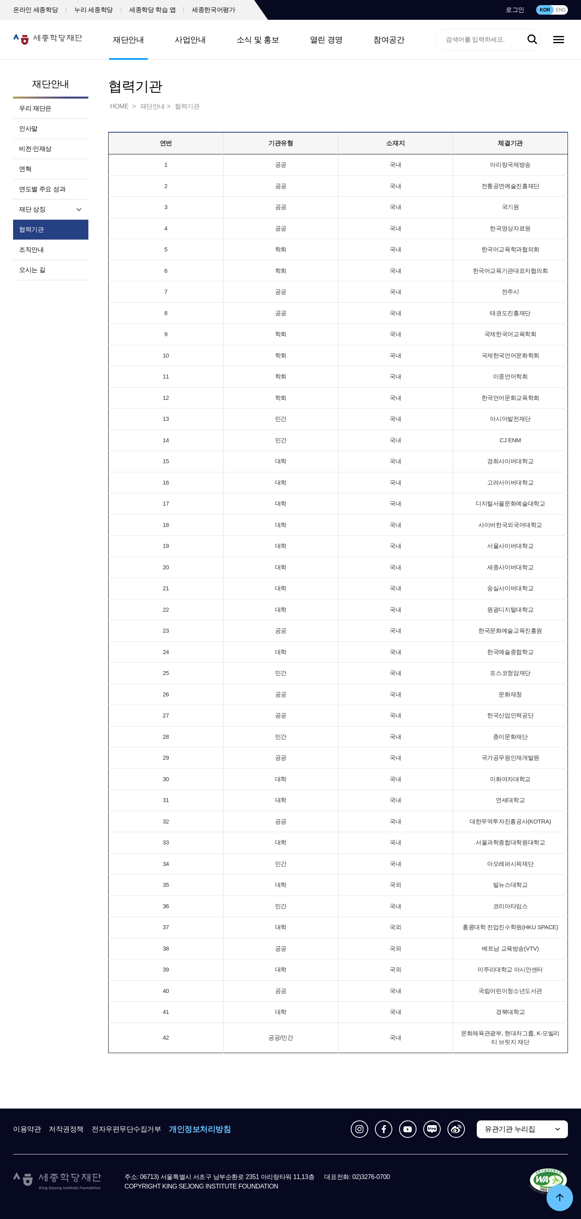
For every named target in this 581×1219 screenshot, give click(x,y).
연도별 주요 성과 (42, 189)
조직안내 (31, 249)
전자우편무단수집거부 (126, 1129)
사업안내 (190, 39)
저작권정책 (66, 1129)
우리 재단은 (35, 108)
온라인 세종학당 (35, 9)
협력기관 (31, 229)
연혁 (25, 168)
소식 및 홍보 (258, 39)
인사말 (28, 128)
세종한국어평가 (213, 9)
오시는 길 (32, 269)
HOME (120, 106)
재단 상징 (32, 209)
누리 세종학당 (93, 9)
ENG (561, 10)
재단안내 (128, 39)
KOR (545, 10)
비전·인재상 (35, 148)
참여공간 (388, 39)
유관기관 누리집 (510, 1129)
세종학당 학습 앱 (152, 9)
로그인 (515, 9)
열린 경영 (326, 39)
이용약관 (27, 1129)
